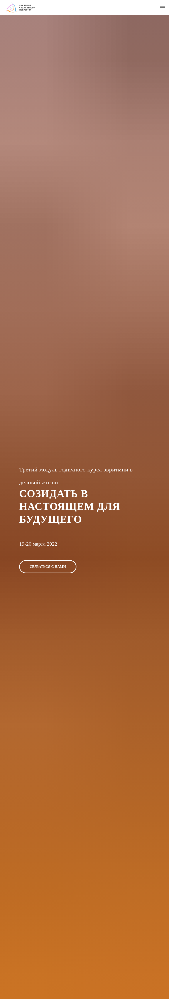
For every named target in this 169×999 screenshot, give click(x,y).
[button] (47, 566)
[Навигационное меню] (162, 7)
